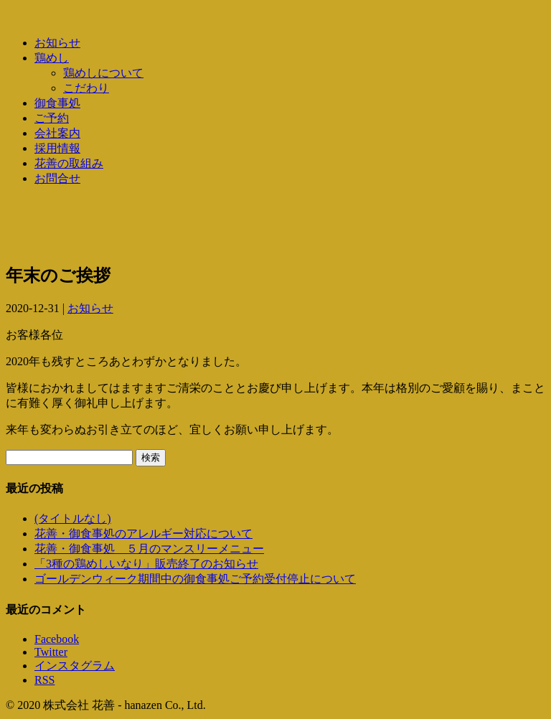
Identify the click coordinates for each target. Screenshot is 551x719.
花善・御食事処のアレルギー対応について (143, 533)
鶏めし (51, 58)
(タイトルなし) (72, 518)
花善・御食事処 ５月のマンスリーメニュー (149, 548)
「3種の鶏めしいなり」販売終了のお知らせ (146, 564)
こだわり (86, 88)
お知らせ (57, 43)
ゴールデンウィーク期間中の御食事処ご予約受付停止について (195, 579)
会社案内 (57, 133)
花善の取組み (68, 163)
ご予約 (51, 118)
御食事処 (57, 103)
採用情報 (57, 148)
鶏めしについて (103, 73)
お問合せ (57, 178)
